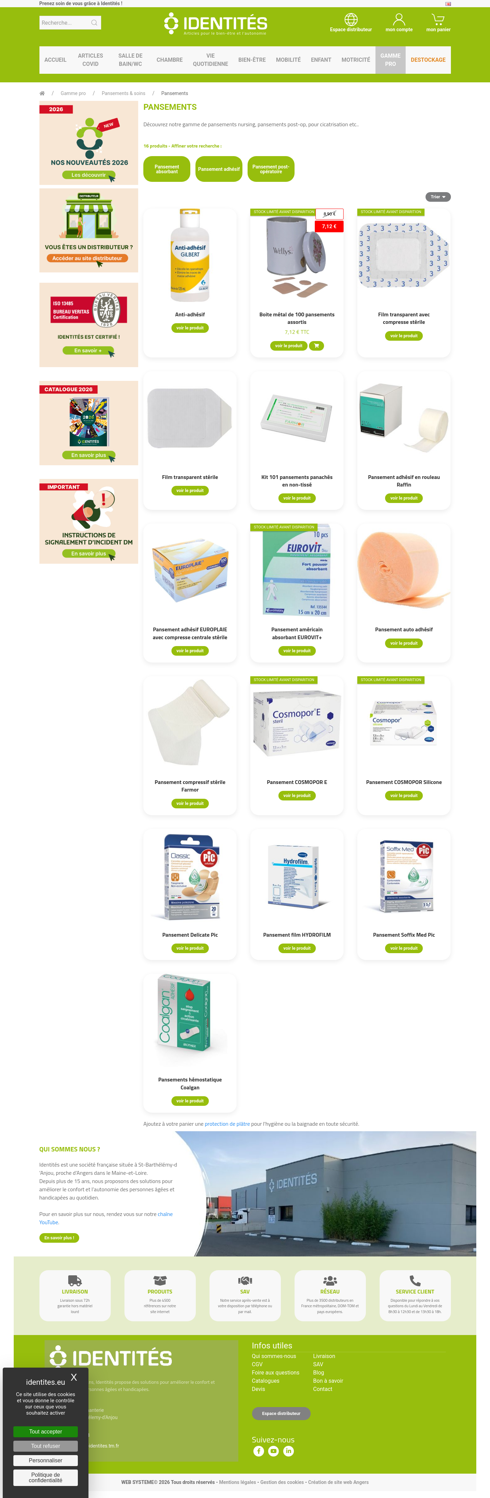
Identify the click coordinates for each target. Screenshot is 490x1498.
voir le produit (190, 327)
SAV (318, 1364)
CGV (257, 1364)
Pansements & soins (123, 93)
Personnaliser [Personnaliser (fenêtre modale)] (45, 1460)
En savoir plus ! (59, 1237)
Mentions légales (237, 1482)
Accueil (56, 60)
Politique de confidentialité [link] (45, 1477)
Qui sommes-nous (274, 1356)
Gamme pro (391, 59)
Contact (322, 1389)
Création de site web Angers (338, 1482)
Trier (438, 196)
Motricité (356, 60)
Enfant (321, 60)
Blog (318, 1372)
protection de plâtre (227, 1124)
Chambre (170, 60)
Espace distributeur (281, 1413)
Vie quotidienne (210, 59)
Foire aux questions (276, 1372)
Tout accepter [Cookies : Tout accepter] (45, 1432)
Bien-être (252, 60)
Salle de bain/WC (130, 59)
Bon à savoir (328, 1381)
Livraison (324, 1356)
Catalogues (266, 1381)
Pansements (175, 93)
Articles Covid (90, 59)
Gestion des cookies (282, 1482)
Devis (258, 1389)
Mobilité (288, 60)
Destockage (428, 60)
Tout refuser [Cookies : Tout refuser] (45, 1446)
